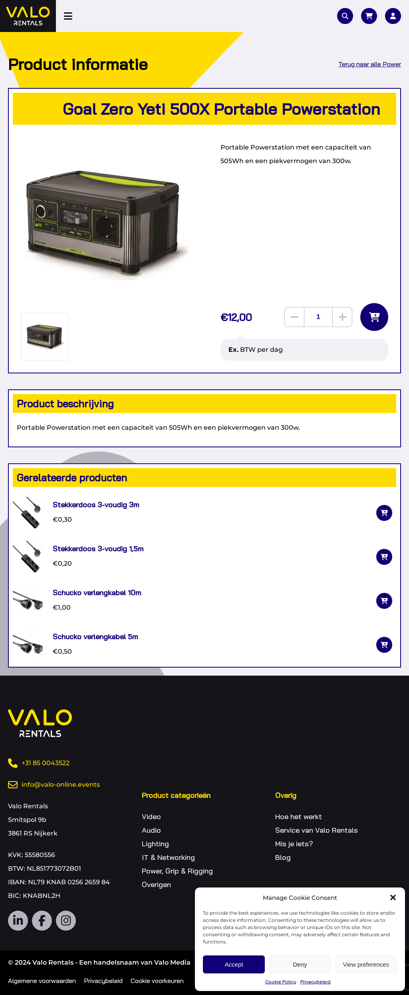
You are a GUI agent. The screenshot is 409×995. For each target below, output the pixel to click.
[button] (393, 897)
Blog (283, 857)
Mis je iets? (294, 843)
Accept (234, 964)
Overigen (156, 884)
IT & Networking (168, 857)
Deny (300, 964)
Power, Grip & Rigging (177, 870)
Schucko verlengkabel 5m (95, 636)
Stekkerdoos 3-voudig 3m (96, 504)
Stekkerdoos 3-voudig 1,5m (98, 548)
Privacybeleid (315, 982)
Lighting (155, 843)
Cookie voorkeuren (157, 981)
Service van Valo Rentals (316, 830)
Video (151, 816)
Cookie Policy (280, 982)
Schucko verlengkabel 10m (97, 592)
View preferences (366, 964)
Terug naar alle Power (369, 64)
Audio (151, 830)
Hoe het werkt (298, 816)
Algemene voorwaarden (42, 981)
